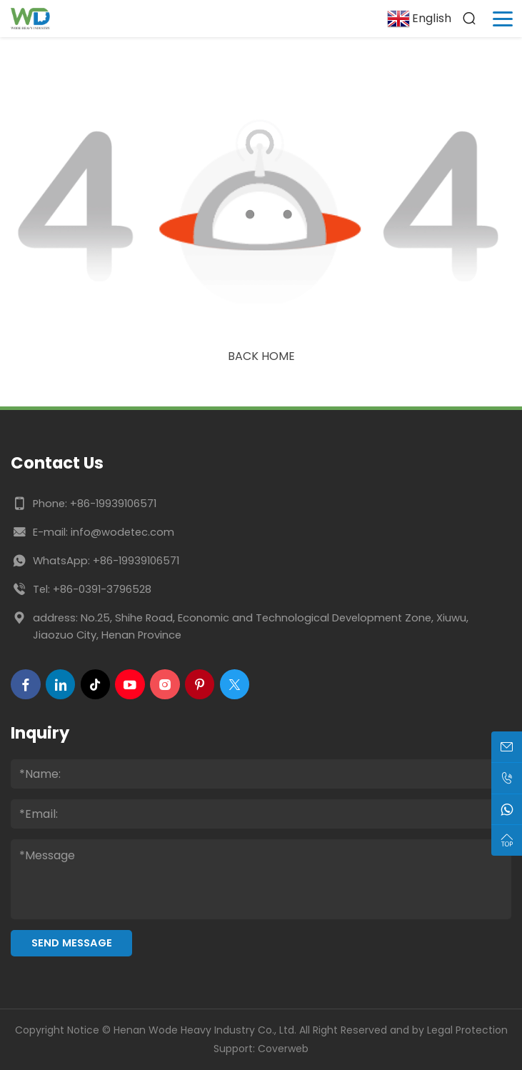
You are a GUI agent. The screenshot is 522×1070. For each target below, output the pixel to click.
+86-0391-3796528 (102, 589)
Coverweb (283, 1048)
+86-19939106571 (113, 503)
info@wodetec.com (122, 532)
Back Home (261, 356)
